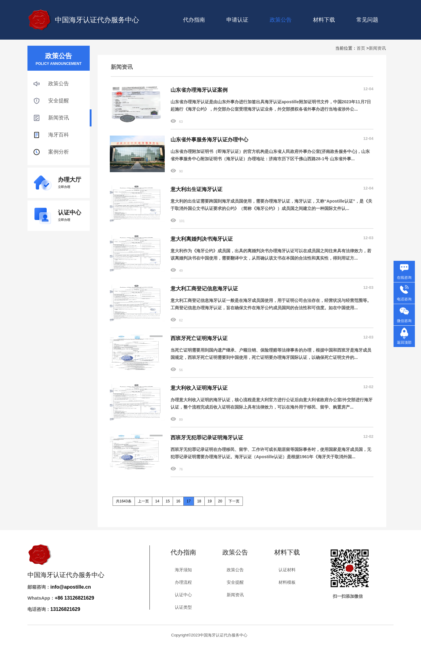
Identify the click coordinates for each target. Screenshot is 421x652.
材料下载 (324, 20)
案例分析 (58, 152)
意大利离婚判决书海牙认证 (202, 239)
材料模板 (287, 582)
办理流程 (183, 582)
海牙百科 (58, 135)
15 (168, 501)
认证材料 (287, 569)
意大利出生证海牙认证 (196, 189)
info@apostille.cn (70, 587)
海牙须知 (183, 569)
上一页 (143, 501)
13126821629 (65, 609)
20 (220, 501)
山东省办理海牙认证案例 (199, 90)
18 (199, 501)
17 (189, 501)
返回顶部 (404, 342)
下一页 (233, 501)
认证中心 (183, 594)
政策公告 (58, 84)
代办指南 (194, 20)
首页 (361, 48)
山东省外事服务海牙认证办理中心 (209, 140)
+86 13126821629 (74, 598)
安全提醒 (58, 101)
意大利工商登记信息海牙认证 (204, 289)
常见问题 (367, 20)
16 (178, 501)
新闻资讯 (377, 48)
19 (210, 501)
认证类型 (183, 607)
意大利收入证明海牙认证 (199, 388)
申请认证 (237, 20)
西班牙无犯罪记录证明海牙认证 (207, 438)
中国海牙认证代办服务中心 (97, 20)
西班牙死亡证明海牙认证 (199, 338)
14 (157, 501)
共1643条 (123, 501)
